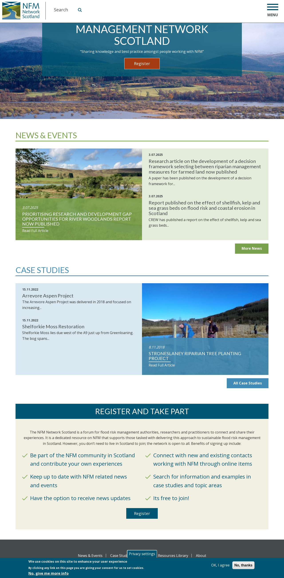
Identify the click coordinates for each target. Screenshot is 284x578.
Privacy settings (142, 553)
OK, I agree (220, 565)
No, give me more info (48, 573)
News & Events (90, 555)
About (201, 555)
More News (252, 248)
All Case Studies (247, 383)
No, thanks (243, 565)
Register (142, 63)
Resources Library (173, 555)
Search (79, 10)
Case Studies (120, 555)
